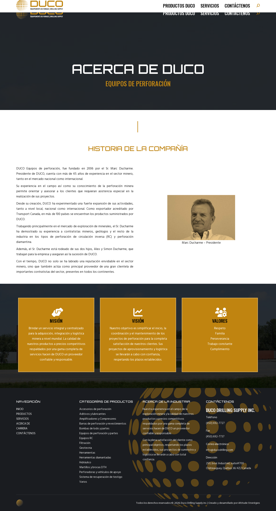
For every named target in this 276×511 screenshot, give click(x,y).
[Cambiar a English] (250, 5)
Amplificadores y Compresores (97, 418)
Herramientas (87, 452)
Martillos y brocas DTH (92, 467)
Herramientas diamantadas (95, 457)
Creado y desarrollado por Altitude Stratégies (234, 503)
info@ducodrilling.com (61, 5)
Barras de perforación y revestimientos (102, 423)
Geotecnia (85, 448)
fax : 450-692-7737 (91, 5)
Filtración (84, 443)
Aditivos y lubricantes (92, 414)
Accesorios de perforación (95, 409)
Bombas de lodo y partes (94, 428)
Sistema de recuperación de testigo (100, 477)
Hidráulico (85, 462)
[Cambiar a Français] (237, 5)
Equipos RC (86, 438)
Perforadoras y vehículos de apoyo (100, 472)
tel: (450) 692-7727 (33, 5)
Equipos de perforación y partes (98, 433)
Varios (83, 481)
